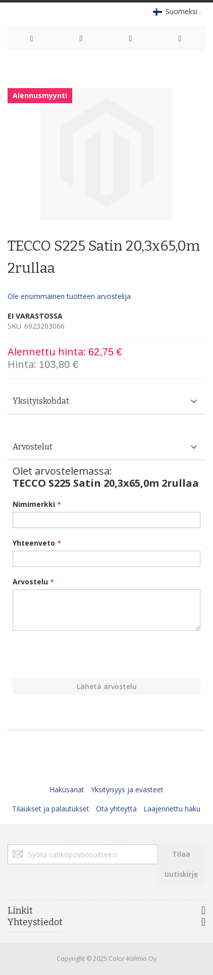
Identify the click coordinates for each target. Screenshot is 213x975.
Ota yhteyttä (116, 808)
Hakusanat (66, 789)
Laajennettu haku (171, 808)
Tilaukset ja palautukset (50, 808)
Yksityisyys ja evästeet (127, 789)
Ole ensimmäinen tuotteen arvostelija (69, 296)
